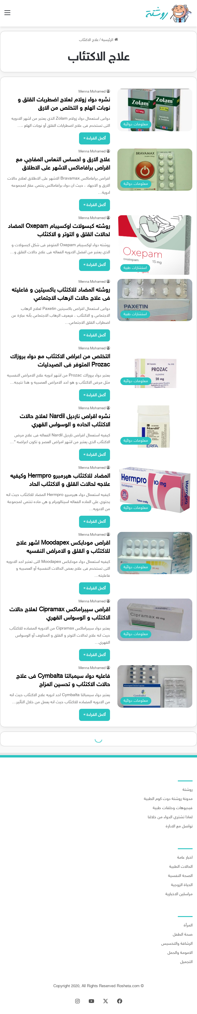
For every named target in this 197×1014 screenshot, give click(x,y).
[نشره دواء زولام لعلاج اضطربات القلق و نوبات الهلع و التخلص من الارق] (154, 110)
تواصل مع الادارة (179, 826)
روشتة (188, 790)
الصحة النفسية (180, 876)
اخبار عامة (185, 857)
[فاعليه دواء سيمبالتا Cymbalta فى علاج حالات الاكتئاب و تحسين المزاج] (154, 686)
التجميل (186, 962)
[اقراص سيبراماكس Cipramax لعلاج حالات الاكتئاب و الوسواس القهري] (154, 620)
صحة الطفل (183, 934)
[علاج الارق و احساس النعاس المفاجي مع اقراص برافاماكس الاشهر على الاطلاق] (154, 170)
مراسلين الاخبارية (179, 894)
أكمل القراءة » (94, 138)
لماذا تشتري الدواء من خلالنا (170, 817)
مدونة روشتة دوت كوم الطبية (168, 799)
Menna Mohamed (92, 92)
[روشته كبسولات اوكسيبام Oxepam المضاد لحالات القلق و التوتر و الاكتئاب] (154, 245)
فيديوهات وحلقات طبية (173, 808)
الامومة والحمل (180, 953)
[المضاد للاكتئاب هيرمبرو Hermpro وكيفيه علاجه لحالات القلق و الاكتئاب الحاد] (154, 490)
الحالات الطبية (181, 867)
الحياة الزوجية (182, 885)
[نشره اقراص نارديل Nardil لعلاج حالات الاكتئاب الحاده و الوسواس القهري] (154, 426)
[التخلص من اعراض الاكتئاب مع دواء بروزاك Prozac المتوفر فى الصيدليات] (154, 367)
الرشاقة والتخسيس (177, 943)
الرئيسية (109, 40)
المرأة (188, 925)
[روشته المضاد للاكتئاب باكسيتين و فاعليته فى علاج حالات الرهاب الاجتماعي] (154, 300)
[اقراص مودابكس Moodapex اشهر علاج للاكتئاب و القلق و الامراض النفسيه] (154, 553)
